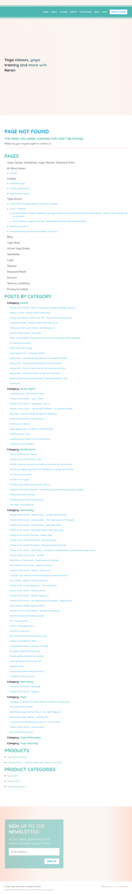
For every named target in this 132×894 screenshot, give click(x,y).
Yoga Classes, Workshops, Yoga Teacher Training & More (40, 162)
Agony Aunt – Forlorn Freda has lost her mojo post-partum (38, 368)
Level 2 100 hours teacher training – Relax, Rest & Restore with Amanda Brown (49, 221)
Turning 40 (15, 383)
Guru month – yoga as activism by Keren (29, 580)
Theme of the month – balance (24, 691)
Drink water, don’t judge (21, 348)
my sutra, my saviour (20, 631)
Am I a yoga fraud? (19, 621)
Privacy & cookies (17, 289)
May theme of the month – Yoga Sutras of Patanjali (34, 560)
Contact (13, 173)
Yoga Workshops (16, 786)
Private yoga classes (19, 188)
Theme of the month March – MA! (25, 459)
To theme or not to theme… (22, 444)
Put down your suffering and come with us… (30, 484)
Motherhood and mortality (22, 494)
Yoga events (13, 781)
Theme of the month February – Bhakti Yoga (31, 535)
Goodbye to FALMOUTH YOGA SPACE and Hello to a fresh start (39, 702)
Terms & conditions (18, 283)
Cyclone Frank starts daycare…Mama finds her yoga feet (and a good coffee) (46, 489)
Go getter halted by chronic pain (25, 651)
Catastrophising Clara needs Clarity (26, 499)
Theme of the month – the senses (25, 333)
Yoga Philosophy (30, 737)
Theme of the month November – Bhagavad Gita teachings (38, 545)
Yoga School (85, 12)
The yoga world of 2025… (22, 707)
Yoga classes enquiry (20, 193)
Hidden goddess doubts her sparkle (27, 656)
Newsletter (13, 254)
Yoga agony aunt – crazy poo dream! (27, 353)
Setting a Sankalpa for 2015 (23, 641)
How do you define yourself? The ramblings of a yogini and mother (42, 469)
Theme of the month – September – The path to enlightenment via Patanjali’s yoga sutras (52, 550)
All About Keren (16, 168)
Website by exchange (114, 886)
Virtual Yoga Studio (18, 248)
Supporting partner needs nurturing (26, 671)
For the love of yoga (19, 479)
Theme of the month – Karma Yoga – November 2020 (35, 525)
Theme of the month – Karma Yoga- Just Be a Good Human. (38, 515)
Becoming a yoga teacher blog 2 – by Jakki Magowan (35, 712)
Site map (16, 889)
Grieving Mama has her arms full (25, 661)
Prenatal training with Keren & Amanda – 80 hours (33, 231)
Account (12, 277)
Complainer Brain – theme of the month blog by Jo (34, 323)
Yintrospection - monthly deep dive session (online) (34, 762)
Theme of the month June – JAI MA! (27, 555)
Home (45, 12)
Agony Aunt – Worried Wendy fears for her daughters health (38, 358)
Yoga (23, 697)
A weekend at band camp (22, 676)
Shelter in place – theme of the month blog (30, 312)
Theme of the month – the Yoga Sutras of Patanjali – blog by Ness (41, 600)
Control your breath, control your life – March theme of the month (41, 317)
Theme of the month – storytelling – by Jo (30, 403)
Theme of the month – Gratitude (25, 686)
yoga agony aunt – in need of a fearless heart (31, 429)
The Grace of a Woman (21, 474)
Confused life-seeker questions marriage (29, 646)
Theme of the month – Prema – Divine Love (30, 570)
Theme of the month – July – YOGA (26, 398)
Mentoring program (19, 226)
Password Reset (16, 271)
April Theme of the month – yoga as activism (31, 565)
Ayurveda (12, 775)
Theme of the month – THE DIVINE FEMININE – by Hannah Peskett (41, 408)
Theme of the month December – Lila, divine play (33, 540)
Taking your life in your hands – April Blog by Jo (32, 328)
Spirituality (27, 510)
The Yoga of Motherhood (22, 504)
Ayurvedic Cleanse (17, 756)
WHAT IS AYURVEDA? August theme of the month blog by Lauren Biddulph (45, 338)
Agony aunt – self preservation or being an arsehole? (35, 373)
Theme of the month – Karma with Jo (27, 590)
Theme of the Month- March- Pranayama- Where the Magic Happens (43, 307)
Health (24, 302)
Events (73, 12)
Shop (104, 12)
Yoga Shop (13, 242)
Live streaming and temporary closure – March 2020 (35, 722)
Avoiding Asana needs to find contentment (30, 439)
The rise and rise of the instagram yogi (28, 636)
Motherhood (27, 449)
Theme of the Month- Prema (23, 454)
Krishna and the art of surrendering (26, 419)
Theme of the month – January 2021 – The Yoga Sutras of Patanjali (41, 520)
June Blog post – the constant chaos (27, 393)
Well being (26, 681)
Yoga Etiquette (17, 666)
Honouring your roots (20, 434)
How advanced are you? (21, 732)
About (54, 12)
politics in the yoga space (22, 626)
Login (10, 260)
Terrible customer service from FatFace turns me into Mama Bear (41, 464)
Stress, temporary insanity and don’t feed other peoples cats (38, 378)
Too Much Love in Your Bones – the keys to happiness (35, 610)
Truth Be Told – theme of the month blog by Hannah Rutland (38, 575)
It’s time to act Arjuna (20, 424)
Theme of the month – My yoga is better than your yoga (36, 530)
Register (12, 265)
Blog (97, 12)
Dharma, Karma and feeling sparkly (27, 615)
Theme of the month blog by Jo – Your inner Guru (33, 585)
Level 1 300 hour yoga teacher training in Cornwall (33, 203)
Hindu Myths (27, 388)
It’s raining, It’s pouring (20, 343)
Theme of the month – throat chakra (27, 727)
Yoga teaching (29, 743)
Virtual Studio (118, 12)
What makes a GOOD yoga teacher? (27, 605)
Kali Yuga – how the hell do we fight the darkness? (33, 413)
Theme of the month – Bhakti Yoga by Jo (29, 595)
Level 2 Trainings (18, 208)
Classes (63, 12)
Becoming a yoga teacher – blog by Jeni (29, 717)
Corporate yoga (17, 183)
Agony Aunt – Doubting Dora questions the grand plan (35, 363)
